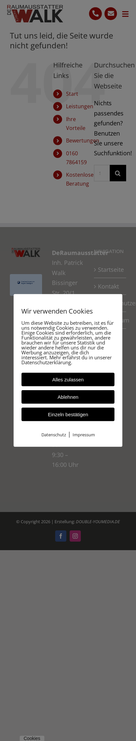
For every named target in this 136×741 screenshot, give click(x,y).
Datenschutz (53, 435)
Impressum (84, 435)
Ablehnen (67, 397)
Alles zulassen (68, 379)
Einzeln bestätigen (68, 414)
